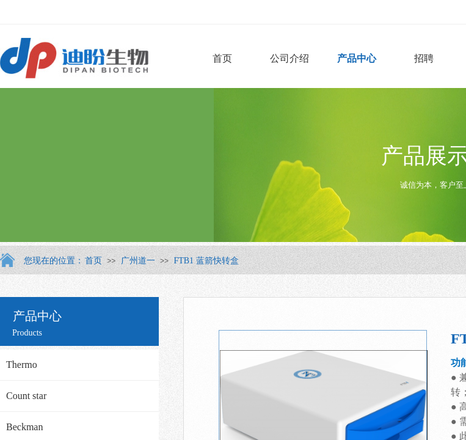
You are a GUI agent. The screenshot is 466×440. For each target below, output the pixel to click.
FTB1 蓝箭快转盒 (205, 260)
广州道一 (138, 260)
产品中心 (356, 58)
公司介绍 (289, 58)
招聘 (424, 58)
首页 (222, 58)
